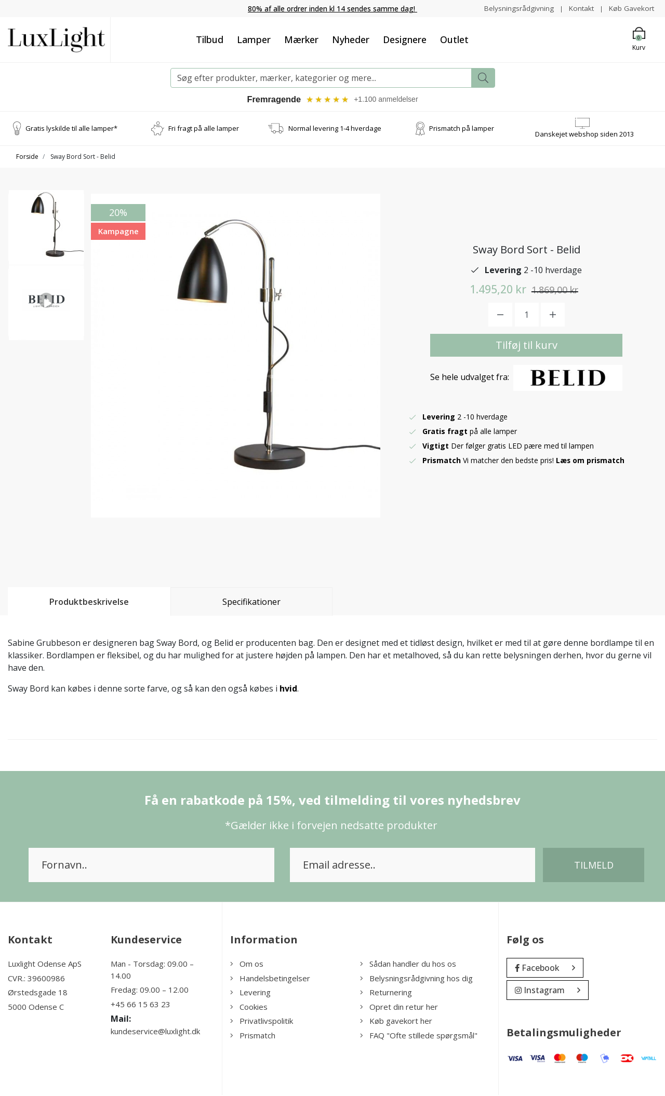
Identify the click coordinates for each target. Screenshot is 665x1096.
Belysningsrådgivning (516, 8)
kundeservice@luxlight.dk (155, 1032)
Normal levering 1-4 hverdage (334, 129)
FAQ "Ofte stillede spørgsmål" (418, 1036)
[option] (46, 232)
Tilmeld (594, 866)
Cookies (249, 1008)
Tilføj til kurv (526, 346)
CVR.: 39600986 (36, 979)
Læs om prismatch (591, 461)
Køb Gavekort (631, 8)
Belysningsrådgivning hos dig (416, 979)
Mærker (301, 39)
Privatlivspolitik (261, 1022)
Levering (250, 994)
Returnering (386, 994)
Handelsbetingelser (270, 979)
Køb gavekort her (396, 1022)
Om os (246, 965)
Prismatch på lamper (461, 129)
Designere (405, 39)
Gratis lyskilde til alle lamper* (71, 129)
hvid (288, 690)
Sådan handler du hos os (408, 965)
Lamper (254, 39)
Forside (27, 158)
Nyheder (350, 39)
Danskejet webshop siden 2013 (584, 135)
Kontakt (579, 8)
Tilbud (209, 39)
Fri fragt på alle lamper (203, 129)
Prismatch (252, 1036)
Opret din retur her (399, 1008)
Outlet (454, 39)
